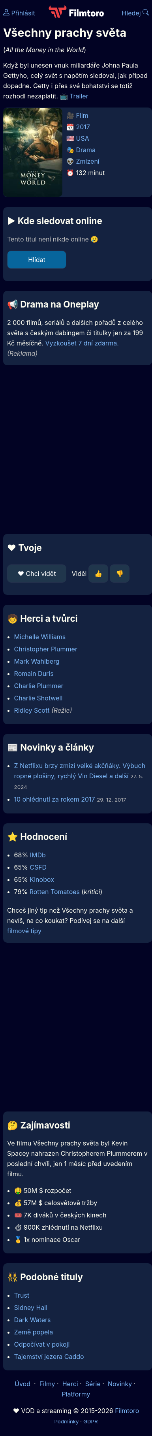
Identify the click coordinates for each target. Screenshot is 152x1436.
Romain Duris (34, 673)
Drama (86, 150)
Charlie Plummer (39, 686)
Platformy (76, 1394)
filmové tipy (24, 931)
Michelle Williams (40, 637)
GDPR (90, 1421)
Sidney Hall (31, 1307)
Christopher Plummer (45, 649)
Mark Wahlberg (37, 661)
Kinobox (42, 879)
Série (93, 1384)
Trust (22, 1295)
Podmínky (66, 1421)
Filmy (47, 1384)
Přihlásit (19, 13)
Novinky (120, 1384)
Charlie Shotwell (38, 698)
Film (82, 115)
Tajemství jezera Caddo (49, 1357)
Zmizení (87, 161)
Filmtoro (127, 1411)
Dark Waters (32, 1320)
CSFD (38, 867)
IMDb (38, 855)
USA (82, 138)
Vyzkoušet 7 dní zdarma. (81, 343)
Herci (70, 1384)
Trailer (78, 96)
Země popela (33, 1332)
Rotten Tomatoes (55, 892)
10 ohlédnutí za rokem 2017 (54, 799)
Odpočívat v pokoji (42, 1344)
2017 (83, 127)
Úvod (23, 1384)
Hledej (135, 13)
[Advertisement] (74, 450)
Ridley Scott (32, 710)
